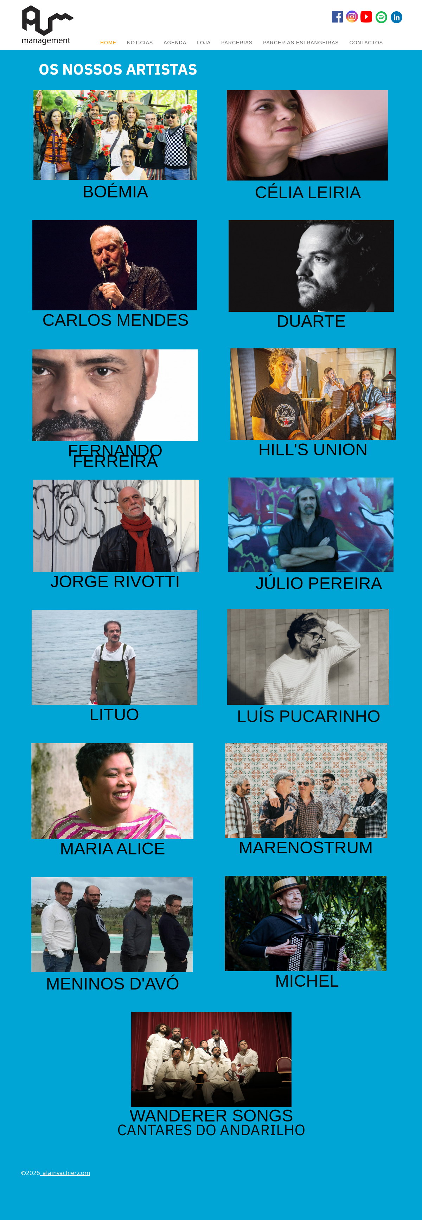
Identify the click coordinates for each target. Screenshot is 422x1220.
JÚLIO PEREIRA (318, 583)
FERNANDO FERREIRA (115, 455)
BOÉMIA (115, 191)
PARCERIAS (236, 42)
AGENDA (175, 42)
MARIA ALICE (112, 848)
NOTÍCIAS (140, 42)
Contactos (366, 42)
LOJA (204, 42)
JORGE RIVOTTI (115, 581)
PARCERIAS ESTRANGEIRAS (301, 42)
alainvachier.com (66, 1173)
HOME (108, 42)
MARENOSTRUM (306, 847)
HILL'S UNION (313, 449)
